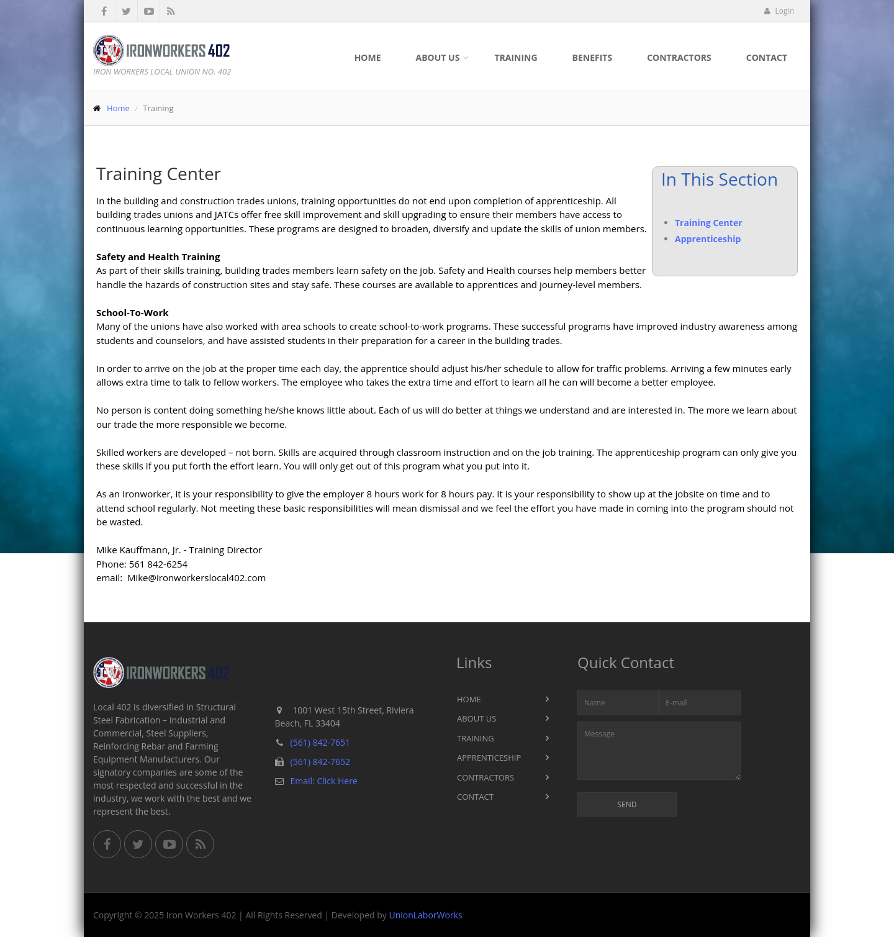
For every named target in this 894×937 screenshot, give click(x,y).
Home (367, 57)
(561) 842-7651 (320, 742)
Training (515, 57)
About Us (438, 57)
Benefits (592, 57)
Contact (766, 57)
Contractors (679, 57)
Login (779, 11)
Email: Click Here (324, 781)
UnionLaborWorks (425, 915)
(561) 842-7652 (320, 761)
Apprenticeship (708, 239)
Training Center (709, 223)
